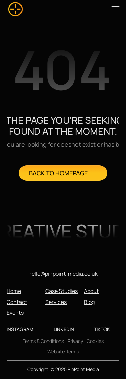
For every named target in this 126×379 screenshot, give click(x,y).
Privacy (75, 341)
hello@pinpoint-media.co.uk (63, 273)
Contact (17, 302)
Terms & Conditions (43, 341)
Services (56, 302)
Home (14, 291)
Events (15, 312)
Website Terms (63, 351)
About (91, 291)
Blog (89, 302)
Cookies (95, 341)
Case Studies (61, 291)
